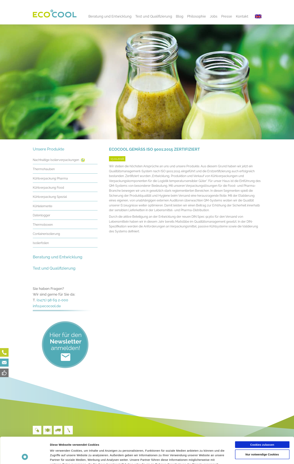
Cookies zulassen (262, 419)
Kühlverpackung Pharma (50, 178)
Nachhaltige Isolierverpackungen (56, 160)
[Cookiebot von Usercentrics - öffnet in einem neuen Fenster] (24, 456)
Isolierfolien (41, 243)
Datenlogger (41, 215)
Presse (226, 16)
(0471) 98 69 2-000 (52, 300)
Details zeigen (202, 456)
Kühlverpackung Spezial (50, 197)
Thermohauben (44, 169)
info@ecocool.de (47, 306)
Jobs (213, 16)
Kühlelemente (42, 206)
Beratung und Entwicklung (109, 16)
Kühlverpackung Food (48, 187)
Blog (179, 16)
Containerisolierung (46, 234)
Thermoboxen (43, 224)
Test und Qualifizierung (153, 16)
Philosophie (196, 16)
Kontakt (242, 16)
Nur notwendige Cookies (262, 429)
